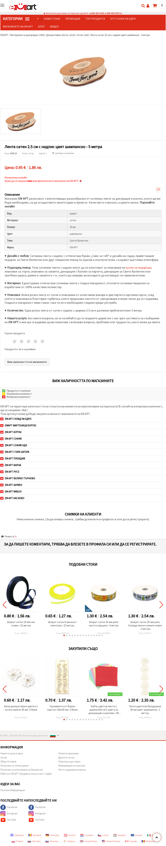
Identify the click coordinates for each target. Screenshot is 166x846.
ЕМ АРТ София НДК (13, 445)
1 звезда (14, 341)
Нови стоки (52, 18)
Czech (103, 835)
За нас (3, 757)
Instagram (8, 813)
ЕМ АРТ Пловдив (12, 458)
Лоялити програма (68, 753)
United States (111, 841)
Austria (69, 835)
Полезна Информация (12, 790)
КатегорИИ (16, 18)
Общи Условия (8, 761)
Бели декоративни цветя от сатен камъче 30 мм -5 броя (21, 707)
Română (34, 835)
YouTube (8, 820)
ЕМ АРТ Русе (9, 471)
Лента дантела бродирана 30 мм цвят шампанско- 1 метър (145, 709)
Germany (52, 835)
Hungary (119, 835)
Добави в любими (63, 153)
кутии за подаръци (138, 267)
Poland (17, 841)
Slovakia (34, 841)
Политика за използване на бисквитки (21, 769)
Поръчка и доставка (69, 761)
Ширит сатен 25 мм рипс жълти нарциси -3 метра (104, 623)
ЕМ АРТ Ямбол (10, 491)
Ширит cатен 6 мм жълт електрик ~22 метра (62, 623)
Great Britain (88, 841)
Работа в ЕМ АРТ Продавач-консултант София (26, 773)
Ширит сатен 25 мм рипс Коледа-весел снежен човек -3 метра (145, 625)
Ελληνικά (17, 835)
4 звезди (35, 341)
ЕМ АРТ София (11, 438)
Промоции (72, 18)
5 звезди (42, 341)
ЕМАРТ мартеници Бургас (18, 425)
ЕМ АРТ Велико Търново (17, 478)
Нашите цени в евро (11, 753)
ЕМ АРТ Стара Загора (14, 452)
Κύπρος (69, 841)
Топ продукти (95, 18)
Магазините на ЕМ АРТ (18, 26)
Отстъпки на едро (123, 18)
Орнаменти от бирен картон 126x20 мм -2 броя (62, 707)
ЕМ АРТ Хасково (12, 498)
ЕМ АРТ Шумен (11, 485)
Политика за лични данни (14, 765)
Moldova (148, 841)
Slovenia (51, 841)
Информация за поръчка (71, 765)
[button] (64, 635)
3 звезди (28, 341)
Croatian (86, 835)
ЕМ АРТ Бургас (11, 432)
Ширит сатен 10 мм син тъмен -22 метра (21, 623)
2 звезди (21, 341)
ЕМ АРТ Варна (10, 465)
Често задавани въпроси (72, 769)
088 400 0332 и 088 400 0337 (105, 13)
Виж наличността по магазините (27, 362)
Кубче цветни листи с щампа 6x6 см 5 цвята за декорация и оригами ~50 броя (104, 709)
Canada (131, 841)
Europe (136, 835)
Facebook (8, 807)
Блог (41, 26)
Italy (151, 835)
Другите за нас (66, 757)
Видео (54, 26)
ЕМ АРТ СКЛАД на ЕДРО (15, 418)
